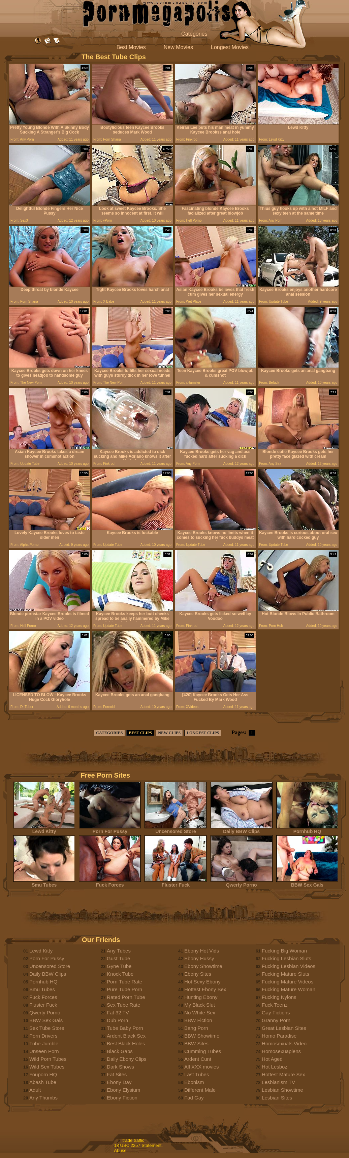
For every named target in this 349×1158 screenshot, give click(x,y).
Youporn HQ (43, 1074)
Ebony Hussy (199, 958)
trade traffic (134, 1140)
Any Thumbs (43, 1097)
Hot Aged (272, 1059)
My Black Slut (199, 1005)
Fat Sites (117, 1074)
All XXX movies (201, 1067)
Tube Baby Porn (125, 1028)
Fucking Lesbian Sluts (286, 958)
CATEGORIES (109, 733)
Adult (35, 1090)
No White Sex (199, 1012)
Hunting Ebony (200, 997)
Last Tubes (196, 1074)
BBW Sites (196, 1043)
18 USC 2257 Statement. (138, 1145)
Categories (194, 34)
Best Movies (131, 47)
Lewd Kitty (44, 829)
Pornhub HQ (307, 829)
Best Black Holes (126, 1043)
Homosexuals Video (284, 1043)
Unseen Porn (44, 1051)
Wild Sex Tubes (46, 1067)
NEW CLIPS (169, 733)
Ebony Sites (197, 974)
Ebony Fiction (122, 1097)
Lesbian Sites (277, 1097)
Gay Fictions (276, 1012)
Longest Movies (230, 47)
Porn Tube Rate (124, 981)
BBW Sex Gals (307, 883)
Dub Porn (117, 1020)
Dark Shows (120, 1067)
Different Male (200, 1090)
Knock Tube (120, 974)
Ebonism (194, 1082)
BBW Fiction (198, 1020)
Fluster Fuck (176, 883)
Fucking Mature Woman (288, 989)
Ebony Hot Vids (201, 951)
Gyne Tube (119, 966)
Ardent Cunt (197, 1059)
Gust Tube (118, 958)
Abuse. (121, 1150)
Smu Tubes (44, 883)
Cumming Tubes (202, 1051)
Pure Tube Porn (124, 989)
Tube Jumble (43, 1043)
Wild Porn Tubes (47, 1059)
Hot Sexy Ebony (202, 981)
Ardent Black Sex (126, 1036)
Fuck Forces (110, 883)
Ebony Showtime (203, 966)
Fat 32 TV (118, 1012)
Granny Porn (276, 1020)
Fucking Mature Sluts (285, 974)
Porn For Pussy (110, 829)
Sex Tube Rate (123, 1005)
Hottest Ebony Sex (205, 989)
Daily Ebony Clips (127, 1059)
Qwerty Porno (242, 883)
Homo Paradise (279, 1036)
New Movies (178, 47)
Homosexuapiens (281, 1051)
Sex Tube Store (46, 1028)
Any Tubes (119, 951)
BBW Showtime (201, 1036)
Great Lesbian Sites (284, 1028)
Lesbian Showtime (282, 1090)
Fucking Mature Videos (287, 981)
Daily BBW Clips (242, 829)
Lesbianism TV (278, 1082)
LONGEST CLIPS (203, 733)
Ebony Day (119, 1082)
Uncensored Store (176, 829)
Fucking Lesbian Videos (288, 966)
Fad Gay (194, 1097)
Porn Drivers (43, 1036)
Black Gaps (120, 1051)
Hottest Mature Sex (283, 1074)
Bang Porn (196, 1028)
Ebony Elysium (123, 1090)
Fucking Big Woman (284, 951)
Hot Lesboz (274, 1067)
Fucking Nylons (279, 997)
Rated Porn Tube (126, 997)
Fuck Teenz (274, 1005)
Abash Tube (42, 1082)
